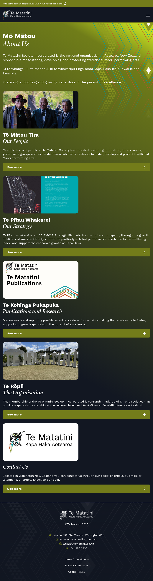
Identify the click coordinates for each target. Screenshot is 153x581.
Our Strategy (76, 222)
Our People (76, 137)
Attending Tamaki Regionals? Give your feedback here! (33, 3)
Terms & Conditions (76, 558)
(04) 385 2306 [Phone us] (78, 548)
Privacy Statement (76, 565)
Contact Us (15, 467)
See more (14, 167)
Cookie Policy (76, 571)
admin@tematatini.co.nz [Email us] (78, 543)
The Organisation (76, 389)
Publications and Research (76, 308)
